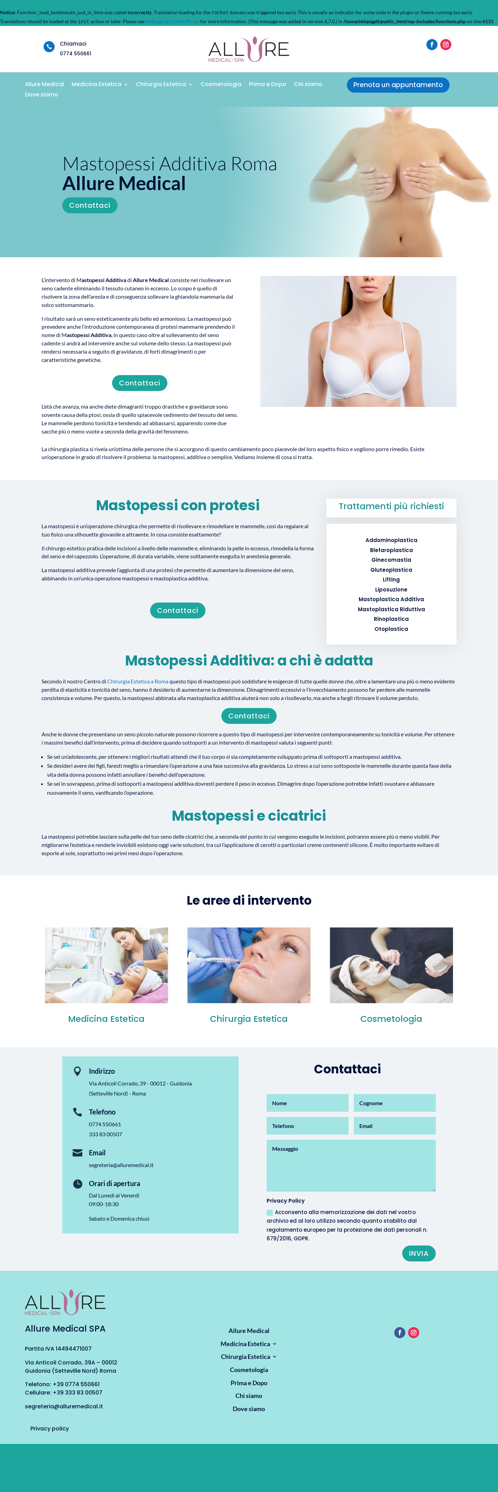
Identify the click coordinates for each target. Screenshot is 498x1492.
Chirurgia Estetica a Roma (137, 681)
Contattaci (90, 205)
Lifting (391, 579)
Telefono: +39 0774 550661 (62, 1384)
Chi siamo (308, 85)
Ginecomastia (391, 559)
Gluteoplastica (391, 570)
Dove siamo (41, 95)
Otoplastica (391, 629)
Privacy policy (49, 1429)
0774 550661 (105, 1124)
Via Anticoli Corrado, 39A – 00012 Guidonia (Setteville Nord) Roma (71, 1367)
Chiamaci (73, 43)
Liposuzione (391, 589)
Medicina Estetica (96, 85)
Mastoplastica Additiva (391, 599)
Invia (419, 1253)
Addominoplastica (391, 540)
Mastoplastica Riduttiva (391, 609)
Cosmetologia (221, 85)
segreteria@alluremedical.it (121, 1165)
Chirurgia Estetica (161, 85)
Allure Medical (44, 85)
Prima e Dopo (267, 85)
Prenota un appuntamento (398, 85)
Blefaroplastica (391, 550)
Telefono (102, 1112)
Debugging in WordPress (172, 21)
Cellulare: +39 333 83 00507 (63, 1393)
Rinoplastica (391, 619)
